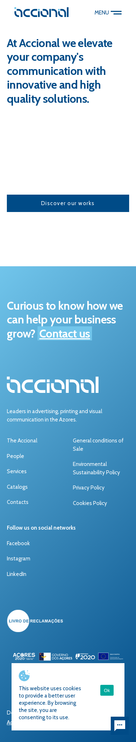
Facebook (18, 543)
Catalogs (17, 487)
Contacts (17, 502)
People (15, 456)
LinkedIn (16, 574)
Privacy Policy (89, 487)
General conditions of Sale (98, 444)
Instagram (18, 558)
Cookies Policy (90, 503)
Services (17, 471)
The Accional (22, 440)
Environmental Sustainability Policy (96, 468)
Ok (107, 690)
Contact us (64, 333)
